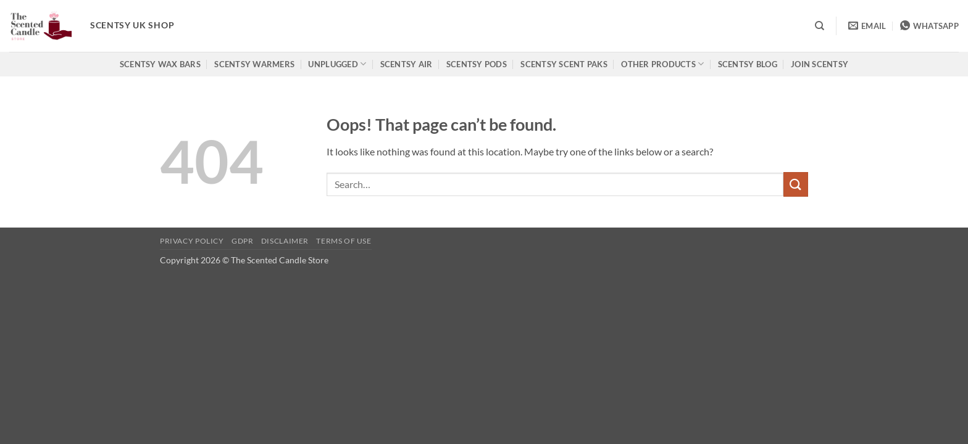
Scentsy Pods (476, 64)
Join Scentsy (819, 64)
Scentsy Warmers (254, 64)
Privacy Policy (192, 240)
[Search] (819, 26)
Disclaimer (285, 240)
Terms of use (343, 240)
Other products (662, 64)
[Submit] (795, 184)
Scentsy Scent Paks (563, 64)
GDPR (242, 240)
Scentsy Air (406, 64)
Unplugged (337, 64)
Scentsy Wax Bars (160, 64)
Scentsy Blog (747, 64)
